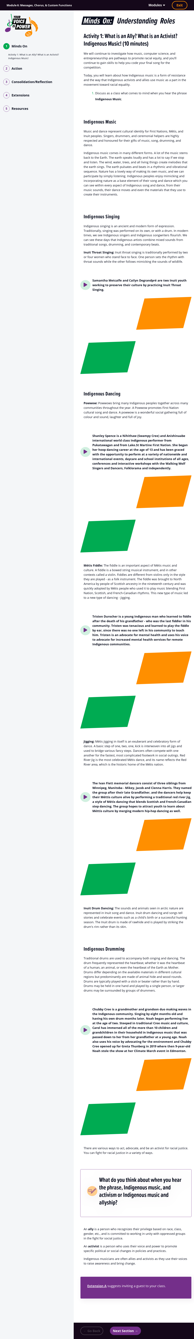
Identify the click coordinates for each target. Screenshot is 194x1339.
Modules (155, 5)
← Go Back (91, 1331)
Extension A (97, 1286)
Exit (179, 5)
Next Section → (125, 1331)
